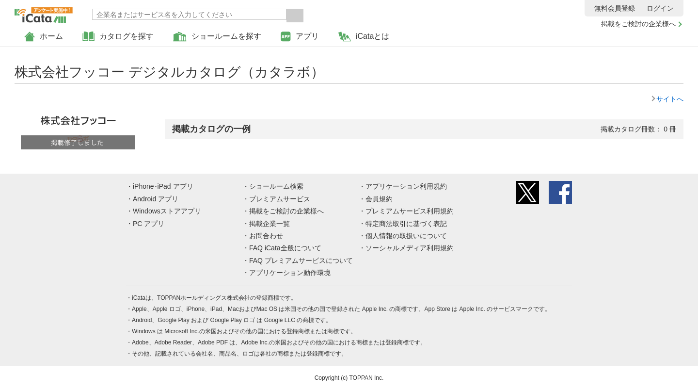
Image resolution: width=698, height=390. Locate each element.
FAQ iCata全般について (285, 248)
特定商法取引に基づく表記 (406, 224)
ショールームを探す (217, 37)
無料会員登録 (614, 8)
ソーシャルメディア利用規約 (409, 248)
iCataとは (363, 37)
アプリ (300, 37)
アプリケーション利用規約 (406, 186)
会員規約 (379, 199)
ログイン (660, 8)
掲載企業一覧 (269, 224)
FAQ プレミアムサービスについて (301, 260)
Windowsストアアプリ (167, 211)
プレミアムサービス (279, 199)
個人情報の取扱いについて (406, 236)
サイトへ (669, 99)
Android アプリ (155, 199)
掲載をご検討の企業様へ (638, 24)
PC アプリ (148, 224)
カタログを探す (118, 37)
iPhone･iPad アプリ (163, 186)
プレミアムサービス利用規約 (409, 211)
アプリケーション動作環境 (290, 272)
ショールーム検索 (276, 186)
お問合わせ (266, 236)
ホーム (43, 37)
